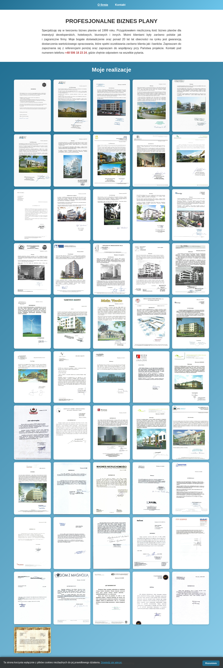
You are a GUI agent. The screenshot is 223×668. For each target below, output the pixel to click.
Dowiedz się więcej (111, 662)
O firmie (103, 4)
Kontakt (120, 4)
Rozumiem (211, 663)
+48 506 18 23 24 (76, 52)
